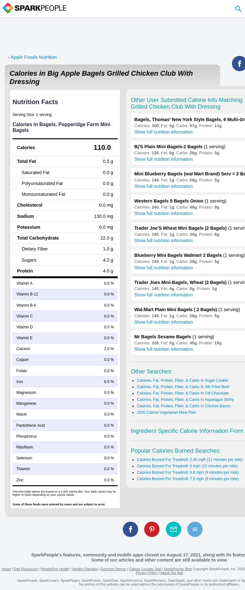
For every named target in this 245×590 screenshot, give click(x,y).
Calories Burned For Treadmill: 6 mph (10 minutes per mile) (187, 466)
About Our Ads (171, 573)
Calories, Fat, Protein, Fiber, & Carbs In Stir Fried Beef (183, 387)
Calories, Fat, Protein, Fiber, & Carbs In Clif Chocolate (182, 393)
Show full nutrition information (163, 131)
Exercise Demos (113, 569)
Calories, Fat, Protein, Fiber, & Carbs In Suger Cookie (182, 380)
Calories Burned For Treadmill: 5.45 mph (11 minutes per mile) (190, 459)
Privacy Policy (147, 573)
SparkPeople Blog (178, 569)
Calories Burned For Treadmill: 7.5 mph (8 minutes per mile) (188, 479)
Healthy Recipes (85, 569)
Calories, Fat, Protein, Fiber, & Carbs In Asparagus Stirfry (185, 399)
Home (6, 569)
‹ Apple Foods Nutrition (32, 57)
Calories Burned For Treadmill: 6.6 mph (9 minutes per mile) (188, 472)
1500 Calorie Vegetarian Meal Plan (166, 412)
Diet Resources (26, 569)
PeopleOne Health (55, 569)
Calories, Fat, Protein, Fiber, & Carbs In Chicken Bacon (183, 406)
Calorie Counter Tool (145, 569)
